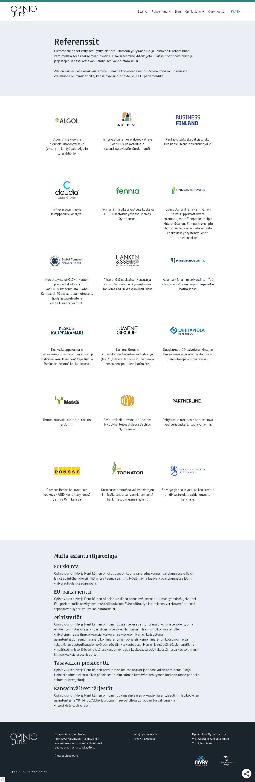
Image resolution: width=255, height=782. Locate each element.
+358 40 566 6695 (144, 738)
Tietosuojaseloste (66, 755)
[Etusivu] (29, 11)
